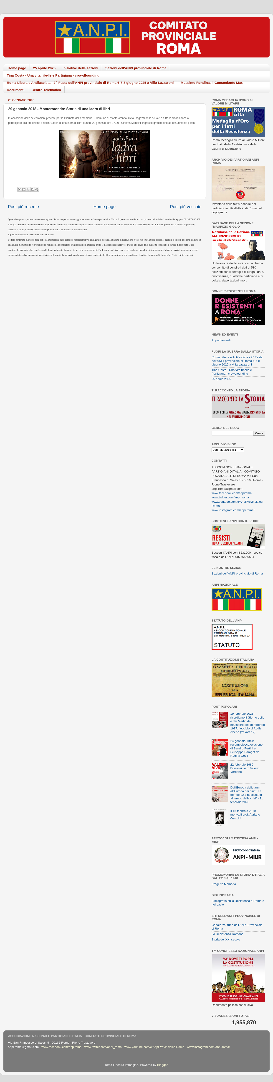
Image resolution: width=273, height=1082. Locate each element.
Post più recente (23, 206)
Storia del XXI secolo (226, 939)
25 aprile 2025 (44, 68)
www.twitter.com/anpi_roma (230, 497)
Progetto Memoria (224, 884)
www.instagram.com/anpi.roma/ (233, 510)
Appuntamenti (221, 340)
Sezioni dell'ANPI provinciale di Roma (136, 68)
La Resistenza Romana (227, 934)
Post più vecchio (185, 206)
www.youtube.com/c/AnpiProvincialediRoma (154, 1047)
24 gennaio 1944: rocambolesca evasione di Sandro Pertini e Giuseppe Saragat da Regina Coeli (246, 748)
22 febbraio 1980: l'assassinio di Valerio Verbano (244, 768)
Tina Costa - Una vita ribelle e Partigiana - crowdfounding (53, 75)
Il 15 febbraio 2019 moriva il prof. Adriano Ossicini (245, 814)
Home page (17, 68)
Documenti (16, 90)
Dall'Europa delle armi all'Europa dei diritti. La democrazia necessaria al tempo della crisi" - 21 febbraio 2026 (246, 795)
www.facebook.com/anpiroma (232, 493)
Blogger (162, 1065)
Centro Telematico (46, 90)
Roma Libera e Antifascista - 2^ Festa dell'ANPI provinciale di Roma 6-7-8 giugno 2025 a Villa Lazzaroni (90, 83)
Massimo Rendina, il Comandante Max (212, 83)
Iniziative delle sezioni (80, 68)
